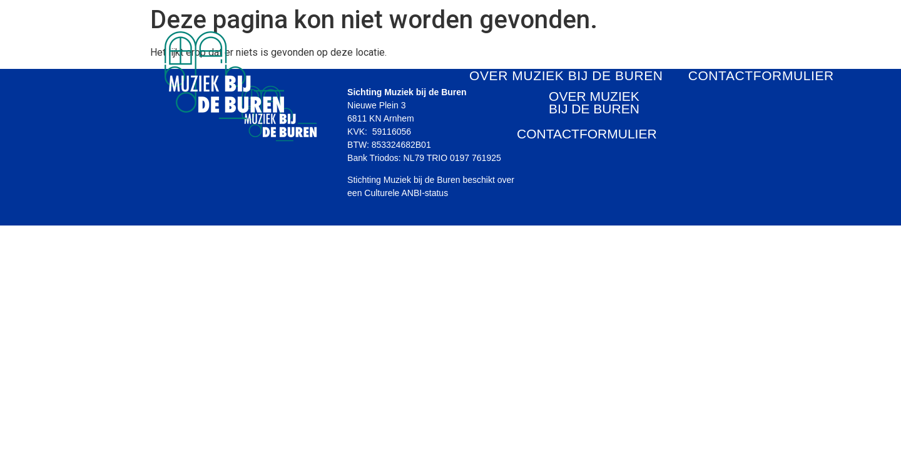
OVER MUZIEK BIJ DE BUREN (566, 75)
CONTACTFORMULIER (761, 75)
